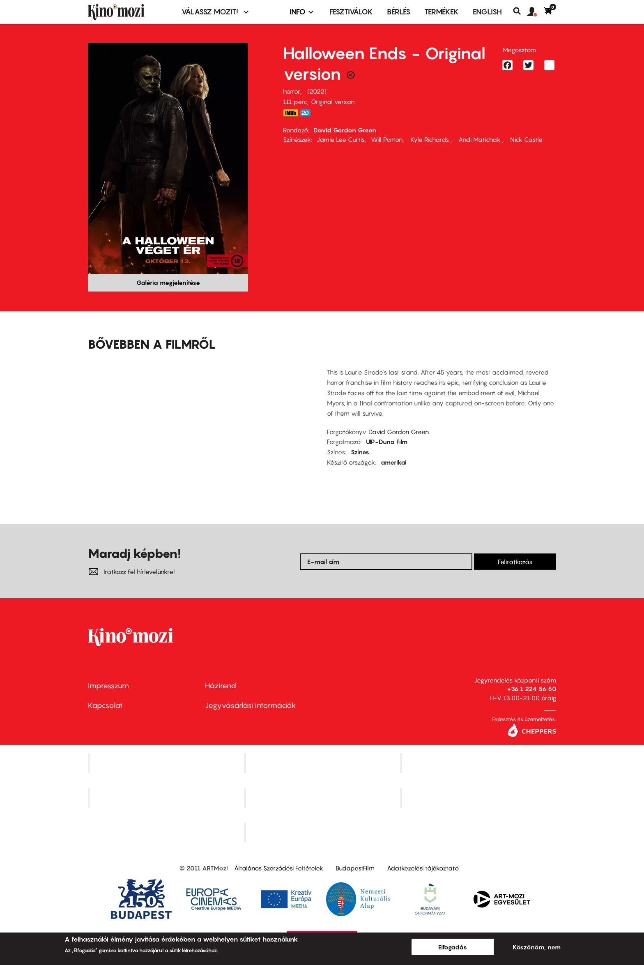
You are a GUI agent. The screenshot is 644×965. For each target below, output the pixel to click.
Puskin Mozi (166, 797)
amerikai (394, 462)
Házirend (220, 685)
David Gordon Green (344, 130)
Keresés (520, 11)
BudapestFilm (355, 868)
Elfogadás (452, 947)
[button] (535, 12)
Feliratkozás (515, 561)
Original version (332, 101)
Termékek (441, 11)
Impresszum (108, 685)
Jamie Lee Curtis (341, 139)
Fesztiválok (351, 11)
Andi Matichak (479, 139)
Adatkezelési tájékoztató (423, 868)
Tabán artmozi (479, 797)
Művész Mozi (479, 762)
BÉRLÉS (398, 11)
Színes (360, 452)
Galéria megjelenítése (168, 282)
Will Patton (386, 139)
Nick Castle (525, 139)
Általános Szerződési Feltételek (278, 868)
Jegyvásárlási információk (250, 705)
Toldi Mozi (323, 832)
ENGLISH (487, 11)
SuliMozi (322, 797)
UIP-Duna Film (386, 441)
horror (291, 91)
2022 (316, 91)
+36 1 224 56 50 (531, 688)
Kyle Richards (430, 139)
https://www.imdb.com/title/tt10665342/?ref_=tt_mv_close (290, 112)
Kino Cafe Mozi (323, 762)
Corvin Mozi (167, 762)
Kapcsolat (105, 705)
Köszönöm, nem (537, 947)
